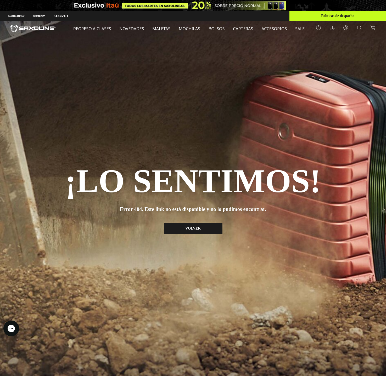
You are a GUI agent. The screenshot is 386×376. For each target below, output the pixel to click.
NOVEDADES (131, 29)
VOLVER (192, 228)
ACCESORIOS (274, 29)
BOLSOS (217, 29)
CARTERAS (243, 29)
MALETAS (161, 29)
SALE (300, 29)
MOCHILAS (189, 29)
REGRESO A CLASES (92, 29)
